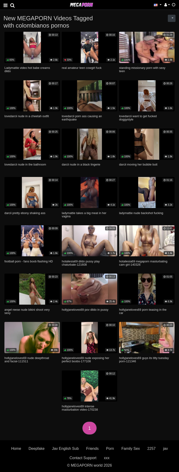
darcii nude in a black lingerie (81, 164)
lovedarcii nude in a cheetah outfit (26, 116)
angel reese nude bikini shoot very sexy (27, 311)
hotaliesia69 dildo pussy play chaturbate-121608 (81, 263)
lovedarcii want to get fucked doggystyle (138, 117)
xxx (107, 458)
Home (16, 449)
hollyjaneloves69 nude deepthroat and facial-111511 (26, 359)
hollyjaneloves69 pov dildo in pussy (85, 309)
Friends (92, 449)
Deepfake (37, 449)
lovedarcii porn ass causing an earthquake (82, 117)
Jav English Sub (65, 449)
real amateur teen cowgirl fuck (82, 68)
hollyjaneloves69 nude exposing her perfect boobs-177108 (85, 359)
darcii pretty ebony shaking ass (24, 213)
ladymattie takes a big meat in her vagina (84, 214)
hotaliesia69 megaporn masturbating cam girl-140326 (143, 263)
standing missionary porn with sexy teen (142, 69)
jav (165, 449)
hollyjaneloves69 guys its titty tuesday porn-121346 (144, 359)
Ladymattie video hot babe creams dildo (27, 69)
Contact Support (82, 458)
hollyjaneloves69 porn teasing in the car (142, 311)
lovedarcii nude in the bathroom (25, 164)
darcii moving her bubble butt (138, 164)
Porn (110, 449)
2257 (151, 449)
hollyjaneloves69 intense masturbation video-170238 (80, 408)
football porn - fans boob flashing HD (28, 261)
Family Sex (130, 449)
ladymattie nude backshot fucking (141, 213)
